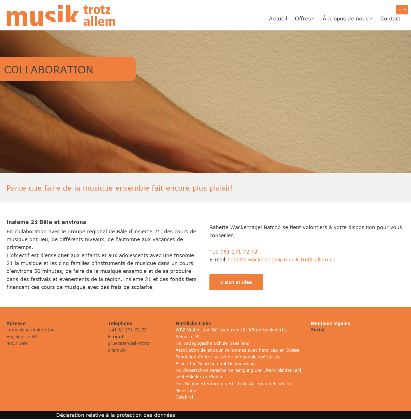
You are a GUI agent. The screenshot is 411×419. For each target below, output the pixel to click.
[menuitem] (282, 18)
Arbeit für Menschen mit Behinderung (215, 363)
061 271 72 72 (238, 252)
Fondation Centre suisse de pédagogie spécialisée (228, 356)
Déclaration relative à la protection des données (115, 415)
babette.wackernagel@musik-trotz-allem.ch (282, 259)
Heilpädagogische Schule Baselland (213, 343)
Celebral (184, 397)
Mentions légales (330, 323)
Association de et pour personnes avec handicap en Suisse (238, 350)
